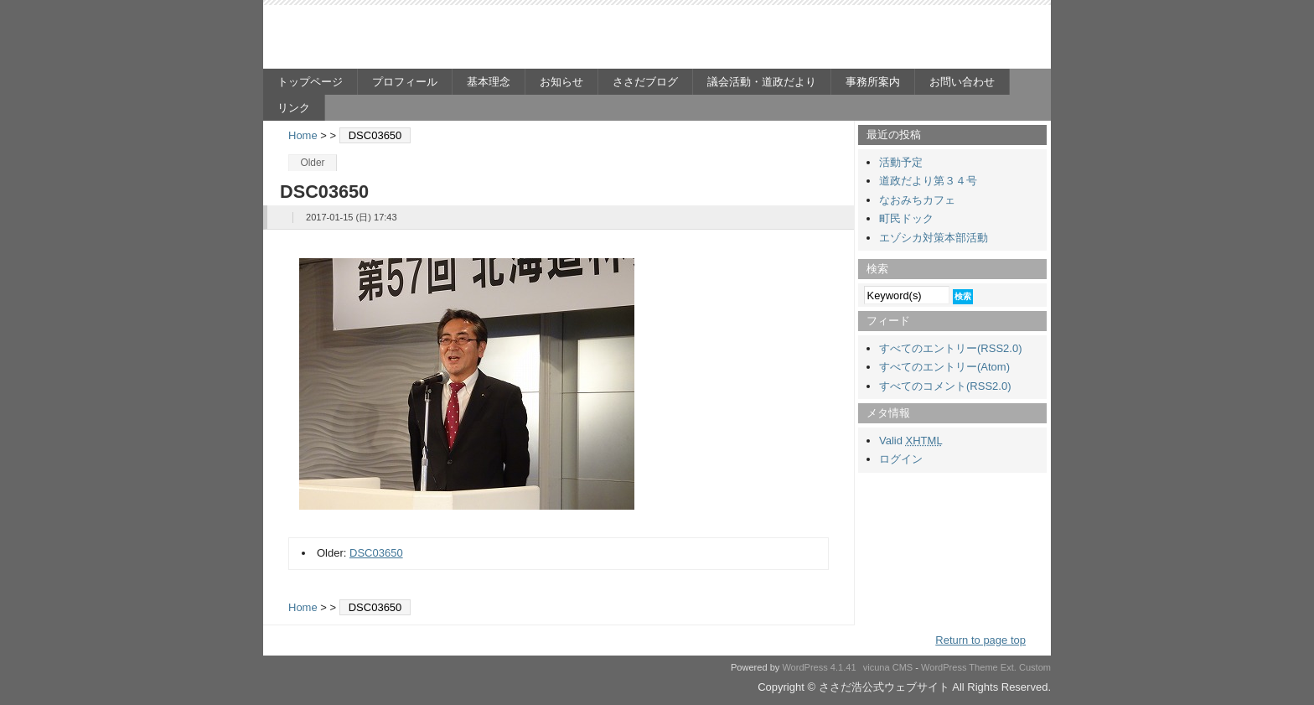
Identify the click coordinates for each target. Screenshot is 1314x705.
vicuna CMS (888, 667)
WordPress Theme (959, 667)
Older (312, 162)
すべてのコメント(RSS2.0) (945, 386)
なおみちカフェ (917, 200)
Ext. (1009, 667)
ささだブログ (645, 81)
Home (303, 135)
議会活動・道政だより (761, 81)
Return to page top (980, 640)
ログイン (901, 459)
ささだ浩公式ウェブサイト (426, 38)
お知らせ (561, 81)
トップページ (310, 81)
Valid (911, 440)
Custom (1035, 667)
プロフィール (404, 81)
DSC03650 (376, 553)
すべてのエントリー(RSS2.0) (950, 348)
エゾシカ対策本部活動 (933, 237)
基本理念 (488, 81)
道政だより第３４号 (928, 180)
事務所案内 (873, 81)
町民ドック (906, 218)
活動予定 (901, 162)
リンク (293, 107)
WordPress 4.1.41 (819, 667)
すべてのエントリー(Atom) (944, 366)
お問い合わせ (962, 81)
